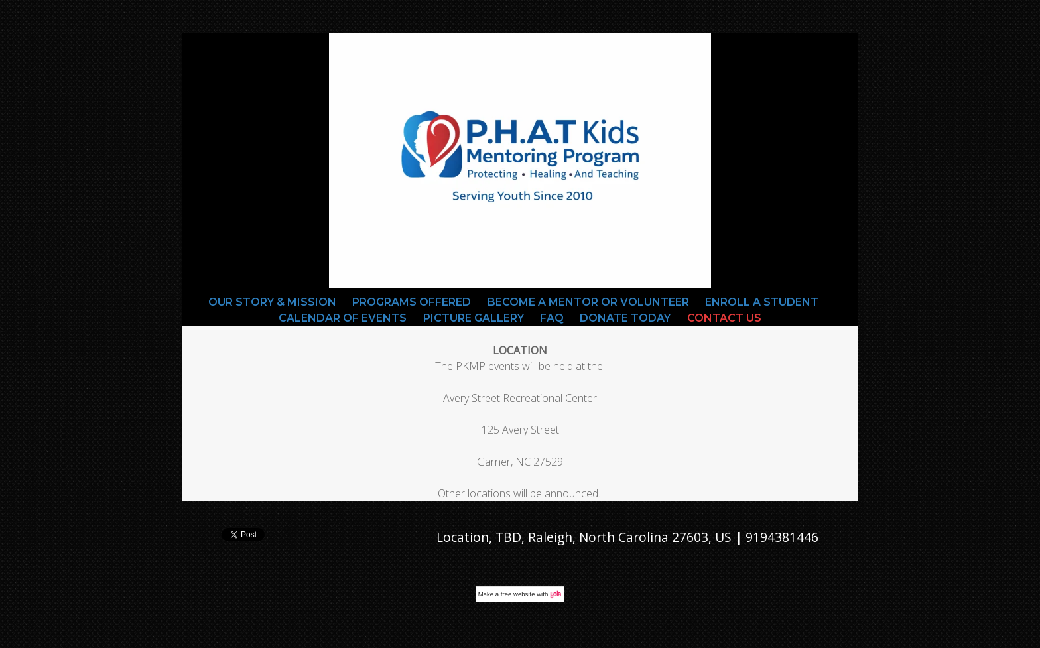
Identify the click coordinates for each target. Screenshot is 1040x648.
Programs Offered (411, 302)
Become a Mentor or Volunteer (588, 302)
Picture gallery (473, 318)
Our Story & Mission (272, 302)
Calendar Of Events (343, 318)
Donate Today (625, 318)
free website (518, 594)
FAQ (552, 318)
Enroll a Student (761, 302)
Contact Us (724, 318)
